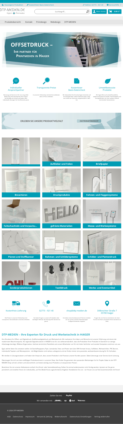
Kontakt (28, 22)
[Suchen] (87, 11)
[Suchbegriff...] (62, 11)
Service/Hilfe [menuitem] (113, 5)
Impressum (30, 416)
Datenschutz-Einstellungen (80, 416)
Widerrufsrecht (61, 416)
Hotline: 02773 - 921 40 (94, 5)
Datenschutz (18, 416)
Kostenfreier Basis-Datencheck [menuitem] (40, 5)
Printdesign (41, 22)
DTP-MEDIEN (70, 22)
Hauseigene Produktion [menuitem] (12, 5)
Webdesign (55, 22)
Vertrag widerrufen (102, 416)
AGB (9, 416)
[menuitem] (93, 4)
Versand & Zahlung (44, 416)
